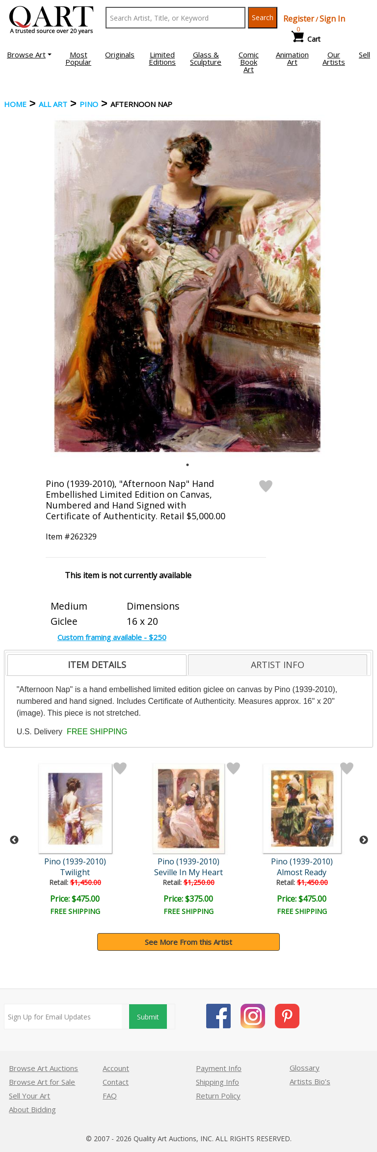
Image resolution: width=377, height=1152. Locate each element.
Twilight (75, 872)
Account (116, 1068)
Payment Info (219, 1068)
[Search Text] (175, 17)
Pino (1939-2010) (75, 861)
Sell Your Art (29, 1095)
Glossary (305, 1067)
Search (262, 17)
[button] (29, 54)
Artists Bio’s (310, 1081)
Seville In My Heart (188, 872)
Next (364, 840)
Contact (116, 1082)
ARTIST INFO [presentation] (277, 664)
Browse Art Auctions (43, 1068)
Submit (148, 1016)
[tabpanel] (187, 286)
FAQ (110, 1095)
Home (15, 104)
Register (298, 18)
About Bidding (32, 1109)
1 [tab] (187, 465)
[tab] (97, 665)
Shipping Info (217, 1082)
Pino (89, 104)
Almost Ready (301, 872)
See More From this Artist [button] (188, 942)
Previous (14, 840)
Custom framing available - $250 (111, 637)
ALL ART (53, 104)
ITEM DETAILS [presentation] (97, 664)
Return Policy (218, 1095)
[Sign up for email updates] (63, 1016)
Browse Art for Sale (42, 1082)
